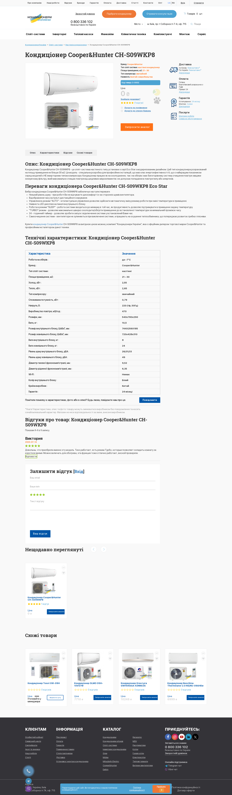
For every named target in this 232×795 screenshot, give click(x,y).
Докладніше (184, 73)
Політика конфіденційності (186, 787)
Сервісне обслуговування (190, 119)
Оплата (107, 3)
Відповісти (31, 456)
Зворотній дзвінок (85, 14)
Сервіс (202, 34)
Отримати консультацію (159, 14)
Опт (160, 3)
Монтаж (184, 34)
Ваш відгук (40, 533)
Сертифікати (31, 745)
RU (173, 3)
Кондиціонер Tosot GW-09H (44, 683)
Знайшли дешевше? (130, 99)
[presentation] (53, 522)
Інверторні (59, 34)
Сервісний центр (33, 741)
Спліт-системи (35, 34)
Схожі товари (84, 152)
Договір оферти (186, 790)
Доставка (121, 3)
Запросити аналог (137, 127)
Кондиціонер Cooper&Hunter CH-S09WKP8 (44, 598)
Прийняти (161, 789)
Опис (33, 152)
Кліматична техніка (133, 34)
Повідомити (150, 400)
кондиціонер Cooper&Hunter (48, 224)
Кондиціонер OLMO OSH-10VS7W (88, 684)
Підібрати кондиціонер (119, 14)
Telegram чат (173, 765)
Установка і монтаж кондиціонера (72, 761)
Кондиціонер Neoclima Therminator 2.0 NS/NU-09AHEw (185, 684)
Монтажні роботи (186, 116)
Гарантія (94, 3)
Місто (138, 24)
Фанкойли (107, 34)
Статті (134, 3)
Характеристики (50, 152)
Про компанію (34, 3)
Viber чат (171, 769)
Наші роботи (53, 3)
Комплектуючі (163, 34)
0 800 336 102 (82, 22)
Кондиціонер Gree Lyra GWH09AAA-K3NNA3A (134, 684)
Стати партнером (64, 753)
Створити (199, 3)
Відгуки (68, 3)
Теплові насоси (83, 34)
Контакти (148, 3)
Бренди (81, 3)
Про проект (61, 737)
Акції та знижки (32, 749)
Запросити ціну (55, 697)
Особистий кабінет (34, 737)
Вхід (183, 3)
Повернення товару (65, 749)
